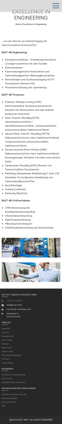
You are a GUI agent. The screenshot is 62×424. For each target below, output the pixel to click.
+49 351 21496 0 (14, 300)
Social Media (7, 362)
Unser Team (7, 340)
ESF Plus (5, 359)
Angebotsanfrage (9, 398)
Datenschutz (7, 351)
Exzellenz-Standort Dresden (14, 394)
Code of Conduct (9, 402)
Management (8, 336)
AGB (3, 405)
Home (18, 24)
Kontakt (5, 343)
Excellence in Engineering (13, 374)
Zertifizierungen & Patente (13, 382)
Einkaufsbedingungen (11, 355)
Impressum (7, 347)
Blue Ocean (7, 378)
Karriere (5, 332)
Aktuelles (6, 328)
